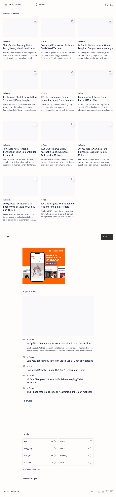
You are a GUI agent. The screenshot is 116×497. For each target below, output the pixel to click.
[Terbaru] (6, 237)
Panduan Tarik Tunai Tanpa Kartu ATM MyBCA (92, 99)
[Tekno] (82, 93)
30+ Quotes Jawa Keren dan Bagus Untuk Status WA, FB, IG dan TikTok (19, 206)
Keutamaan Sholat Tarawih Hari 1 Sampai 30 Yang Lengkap (20, 99)
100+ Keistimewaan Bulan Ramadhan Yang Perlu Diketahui (58, 99)
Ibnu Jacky (15, 4)
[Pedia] (7, 41)
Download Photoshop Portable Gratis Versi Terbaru (57, 47)
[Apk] (44, 41)
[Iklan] (76, 462)
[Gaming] (76, 455)
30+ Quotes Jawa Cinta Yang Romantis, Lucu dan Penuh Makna (92, 151)
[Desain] (76, 448)
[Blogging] (39, 448)
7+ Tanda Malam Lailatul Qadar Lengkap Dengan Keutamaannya (95, 47)
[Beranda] (6, 13)
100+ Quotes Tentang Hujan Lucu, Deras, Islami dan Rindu (19, 47)
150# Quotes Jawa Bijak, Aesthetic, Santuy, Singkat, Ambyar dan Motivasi (55, 151)
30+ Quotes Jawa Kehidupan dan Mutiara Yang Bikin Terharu (58, 205)
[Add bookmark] (35, 20)
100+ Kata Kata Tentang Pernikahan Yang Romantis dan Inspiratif (20, 151)
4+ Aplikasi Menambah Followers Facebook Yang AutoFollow (59, 343)
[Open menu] (5, 4)
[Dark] (106, 4)
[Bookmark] (111, 4)
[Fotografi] (39, 455)
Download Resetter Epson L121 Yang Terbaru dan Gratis (56, 370)
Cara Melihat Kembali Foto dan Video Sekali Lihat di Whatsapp (60, 360)
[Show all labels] (31, 469)
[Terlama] (107, 237)
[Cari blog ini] (56, 5)
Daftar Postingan (29, 478)
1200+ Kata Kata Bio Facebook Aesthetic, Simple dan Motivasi (59, 391)
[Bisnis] (76, 441)
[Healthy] (39, 462)
